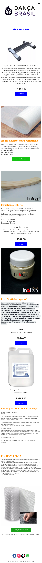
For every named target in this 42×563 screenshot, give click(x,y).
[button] (21, 159)
